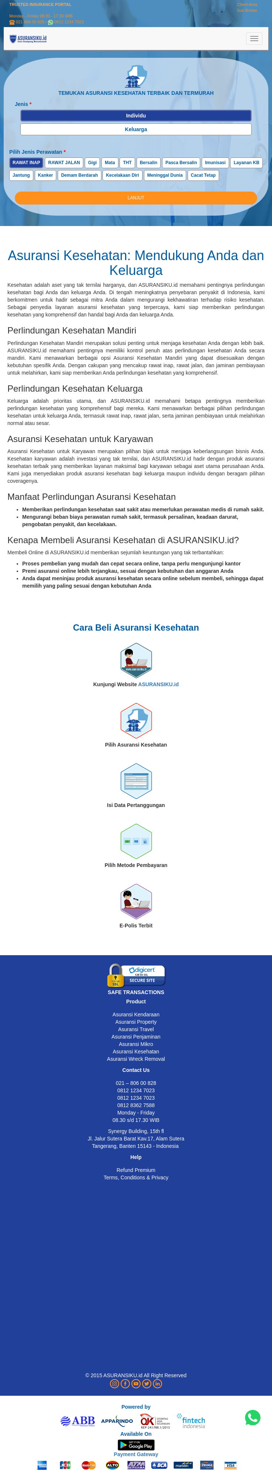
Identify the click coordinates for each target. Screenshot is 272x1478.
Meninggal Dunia (165, 175)
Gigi (92, 162)
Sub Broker (247, 10)
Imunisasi (215, 162)
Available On (135, 1434)
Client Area (247, 4)
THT (127, 162)
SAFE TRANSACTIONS (136, 992)
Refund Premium (136, 1170)
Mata (110, 162)
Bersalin (148, 162)
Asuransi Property (136, 1022)
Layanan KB (246, 162)
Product (136, 1001)
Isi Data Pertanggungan (136, 805)
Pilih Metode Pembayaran (136, 865)
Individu (136, 116)
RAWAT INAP (26, 162)
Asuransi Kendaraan (136, 1014)
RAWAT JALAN (64, 162)
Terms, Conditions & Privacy (136, 1177)
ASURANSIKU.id (158, 684)
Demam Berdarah (79, 175)
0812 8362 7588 (136, 1105)
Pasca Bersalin (181, 162)
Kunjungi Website (136, 684)
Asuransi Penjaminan (135, 1037)
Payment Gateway (136, 1454)
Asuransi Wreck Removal (136, 1059)
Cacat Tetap (203, 175)
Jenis (23, 104)
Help (135, 1157)
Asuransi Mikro (136, 1044)
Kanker (45, 175)
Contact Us (136, 1070)
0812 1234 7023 (69, 22)
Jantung (21, 175)
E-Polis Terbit (136, 926)
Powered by (136, 1407)
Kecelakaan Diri (122, 175)
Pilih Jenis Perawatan (37, 152)
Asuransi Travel (136, 1029)
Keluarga (136, 129)
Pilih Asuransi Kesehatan (136, 745)
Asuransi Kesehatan (136, 1051)
